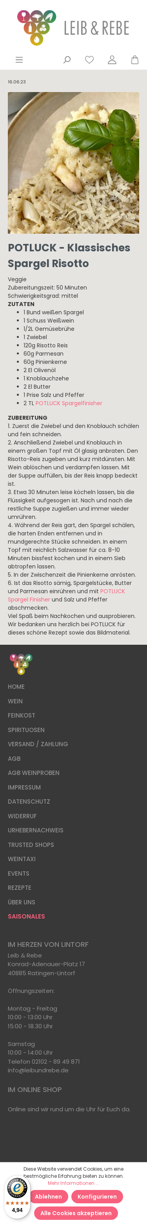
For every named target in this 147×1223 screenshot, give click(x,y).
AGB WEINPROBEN (34, 773)
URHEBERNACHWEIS (36, 830)
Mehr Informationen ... (73, 1183)
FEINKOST (21, 715)
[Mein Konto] (112, 59)
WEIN (15, 701)
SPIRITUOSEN (26, 730)
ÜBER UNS (21, 902)
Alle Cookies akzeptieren (76, 1213)
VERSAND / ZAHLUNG (38, 744)
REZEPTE (19, 888)
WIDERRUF (22, 816)
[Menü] (19, 59)
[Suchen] (66, 59)
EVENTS (18, 873)
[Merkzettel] (89, 59)
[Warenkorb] (131, 59)
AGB (14, 758)
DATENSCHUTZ (29, 801)
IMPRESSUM (24, 787)
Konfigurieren (97, 1197)
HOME (16, 687)
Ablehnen (48, 1197)
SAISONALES (26, 916)
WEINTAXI (22, 859)
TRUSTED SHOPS (31, 845)
